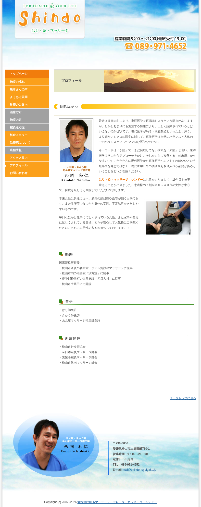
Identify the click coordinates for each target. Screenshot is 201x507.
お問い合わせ (18, 173)
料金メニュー (18, 135)
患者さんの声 (18, 89)
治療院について (20, 142)
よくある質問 (18, 97)
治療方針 (16, 112)
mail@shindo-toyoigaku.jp (139, 469)
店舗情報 (16, 150)
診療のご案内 (18, 104)
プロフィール (18, 165)
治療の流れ (17, 82)
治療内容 (16, 120)
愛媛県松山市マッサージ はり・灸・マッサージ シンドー (117, 502)
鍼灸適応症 (17, 127)
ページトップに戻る (183, 398)
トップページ (18, 73)
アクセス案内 (18, 158)
